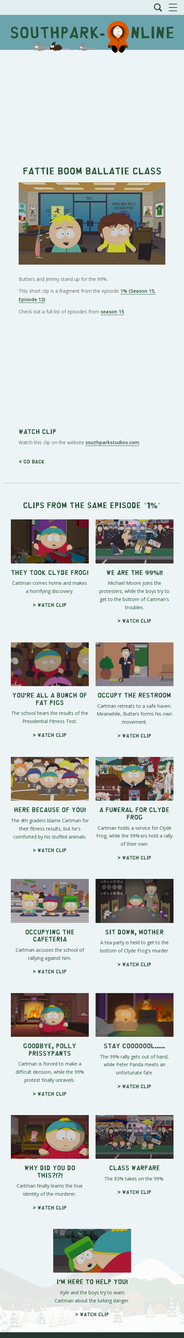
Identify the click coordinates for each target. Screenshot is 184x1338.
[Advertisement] (92, 104)
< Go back (32, 461)
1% (152, 505)
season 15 (112, 311)
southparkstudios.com (112, 442)
